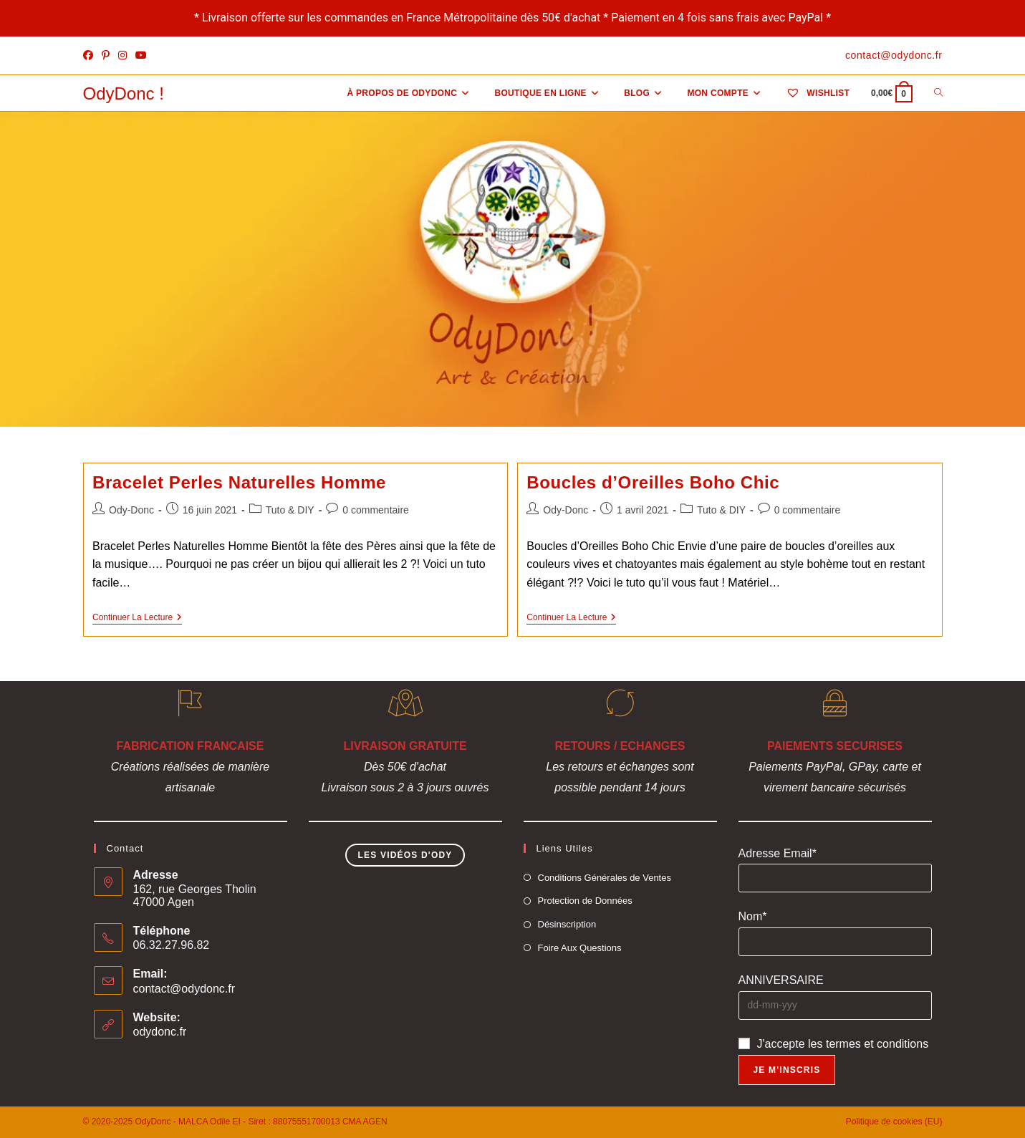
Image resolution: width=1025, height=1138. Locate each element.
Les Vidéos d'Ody (404, 855)
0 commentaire (375, 510)
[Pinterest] (105, 56)
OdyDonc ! (123, 93)
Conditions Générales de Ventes (604, 877)
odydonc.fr (160, 1032)
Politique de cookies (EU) (894, 1122)
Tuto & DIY (290, 510)
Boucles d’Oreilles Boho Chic (652, 482)
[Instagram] (122, 56)
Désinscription (567, 924)
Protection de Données (585, 900)
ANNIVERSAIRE (781, 980)
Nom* (752, 916)
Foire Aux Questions (580, 947)
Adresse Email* (777, 853)
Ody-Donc (131, 510)
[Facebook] (90, 56)
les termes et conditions (868, 1044)
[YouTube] (141, 56)
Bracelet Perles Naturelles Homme (239, 482)
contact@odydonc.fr (184, 989)
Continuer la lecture (137, 618)
